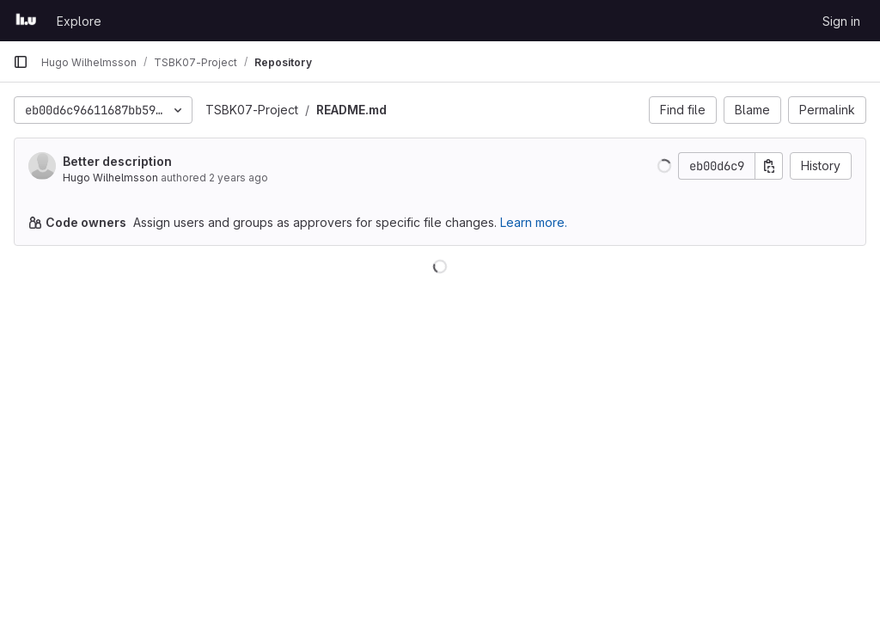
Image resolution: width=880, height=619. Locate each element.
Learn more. (533, 222)
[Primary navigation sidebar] (20, 62)
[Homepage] (26, 20)
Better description (117, 161)
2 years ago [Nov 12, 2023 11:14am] (238, 177)
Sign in (841, 21)
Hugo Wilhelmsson (110, 177)
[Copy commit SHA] (769, 166)
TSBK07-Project (251, 109)
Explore (79, 21)
